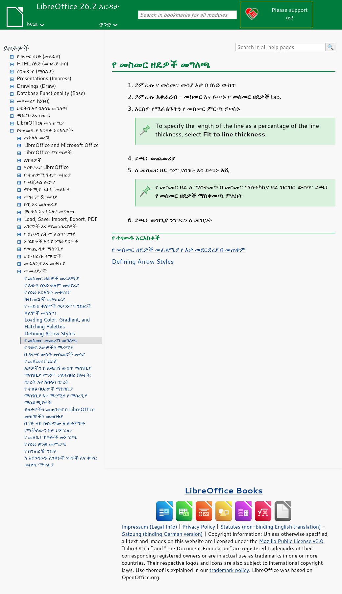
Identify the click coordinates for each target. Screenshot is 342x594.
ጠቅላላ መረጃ (37, 137)
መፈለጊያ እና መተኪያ (44, 263)
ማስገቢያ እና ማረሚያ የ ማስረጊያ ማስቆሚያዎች (55, 399)
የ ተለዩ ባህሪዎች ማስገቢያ (48, 388)
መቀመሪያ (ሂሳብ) (33, 100)
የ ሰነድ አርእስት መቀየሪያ (47, 292)
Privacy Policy (198, 526)
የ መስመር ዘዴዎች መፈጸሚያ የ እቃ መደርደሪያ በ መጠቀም (179, 249)
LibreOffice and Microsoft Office (61, 145)
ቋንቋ (105, 23)
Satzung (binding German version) (162, 533)
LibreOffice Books (223, 490)
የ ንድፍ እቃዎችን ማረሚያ (48, 347)
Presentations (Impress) (44, 78)
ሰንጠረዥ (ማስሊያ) (35, 71)
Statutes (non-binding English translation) (270, 526)
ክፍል (32, 23)
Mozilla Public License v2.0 (291, 541)
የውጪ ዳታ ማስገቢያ (43, 248)
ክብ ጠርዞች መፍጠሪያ (44, 299)
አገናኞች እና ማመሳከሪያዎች (50, 226)
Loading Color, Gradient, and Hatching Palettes (57, 323)
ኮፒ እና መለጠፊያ (40, 204)
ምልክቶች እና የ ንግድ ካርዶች (51, 241)
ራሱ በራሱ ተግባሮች (42, 255)
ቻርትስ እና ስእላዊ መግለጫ (42, 108)
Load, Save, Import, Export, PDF (61, 219)
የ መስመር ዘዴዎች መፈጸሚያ (51, 278)
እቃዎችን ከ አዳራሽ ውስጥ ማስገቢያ (57, 368)
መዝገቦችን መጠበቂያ (43, 416)
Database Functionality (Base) (51, 93)
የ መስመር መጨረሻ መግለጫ (50, 340)
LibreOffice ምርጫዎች (48, 152)
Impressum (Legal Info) (149, 526)
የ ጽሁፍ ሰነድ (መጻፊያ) (38, 56)
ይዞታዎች (16, 48)
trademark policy (229, 570)
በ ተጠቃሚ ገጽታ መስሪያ (47, 174)
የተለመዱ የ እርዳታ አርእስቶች (45, 130)
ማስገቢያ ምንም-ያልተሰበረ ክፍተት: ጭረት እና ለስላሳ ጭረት (57, 378)
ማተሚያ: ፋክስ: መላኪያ (46, 189)
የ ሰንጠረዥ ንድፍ (40, 450)
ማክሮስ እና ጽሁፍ (33, 115)
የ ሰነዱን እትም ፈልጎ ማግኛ (49, 233)
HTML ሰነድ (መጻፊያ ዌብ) (42, 63)
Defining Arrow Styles (49, 333)
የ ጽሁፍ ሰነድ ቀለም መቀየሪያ (51, 285)
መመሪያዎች (35, 270)
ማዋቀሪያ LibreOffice (46, 167)
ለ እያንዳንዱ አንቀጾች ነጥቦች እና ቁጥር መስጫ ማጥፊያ (60, 461)
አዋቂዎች (32, 159)
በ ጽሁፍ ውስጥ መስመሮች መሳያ (54, 354)
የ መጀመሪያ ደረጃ (40, 361)
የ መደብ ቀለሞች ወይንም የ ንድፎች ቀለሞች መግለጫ (57, 309)
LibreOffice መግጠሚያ (40, 122)
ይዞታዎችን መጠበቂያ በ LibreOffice (59, 409)
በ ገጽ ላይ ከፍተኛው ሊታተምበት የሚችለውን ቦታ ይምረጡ (54, 427)
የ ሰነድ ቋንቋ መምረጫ (45, 443)
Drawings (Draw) (36, 86)
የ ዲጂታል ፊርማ (39, 181)
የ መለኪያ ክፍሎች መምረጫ (50, 437)
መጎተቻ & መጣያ (40, 196)
